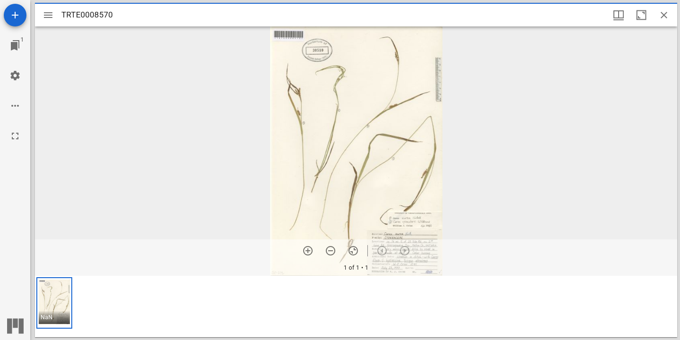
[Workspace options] (15, 105)
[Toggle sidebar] (48, 15)
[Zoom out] (330, 250)
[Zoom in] (308, 250)
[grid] (356, 306)
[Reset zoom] (353, 250)
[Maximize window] (641, 15)
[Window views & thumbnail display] (618, 15)
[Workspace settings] (15, 75)
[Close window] (664, 15)
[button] (54, 303)
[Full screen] (15, 136)
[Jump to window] (15, 45)
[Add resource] (15, 15)
